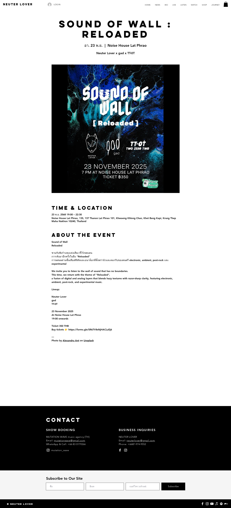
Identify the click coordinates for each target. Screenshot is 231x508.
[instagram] (48, 450)
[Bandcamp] (226, 504)
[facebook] (120, 450)
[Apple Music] (217, 504)
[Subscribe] (173, 486)
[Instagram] (207, 504)
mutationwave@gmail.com (69, 440)
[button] (226, 4)
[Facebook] (202, 504)
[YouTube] (212, 504)
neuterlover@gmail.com (141, 440)
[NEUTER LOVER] (18, 4)
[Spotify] (221, 504)
